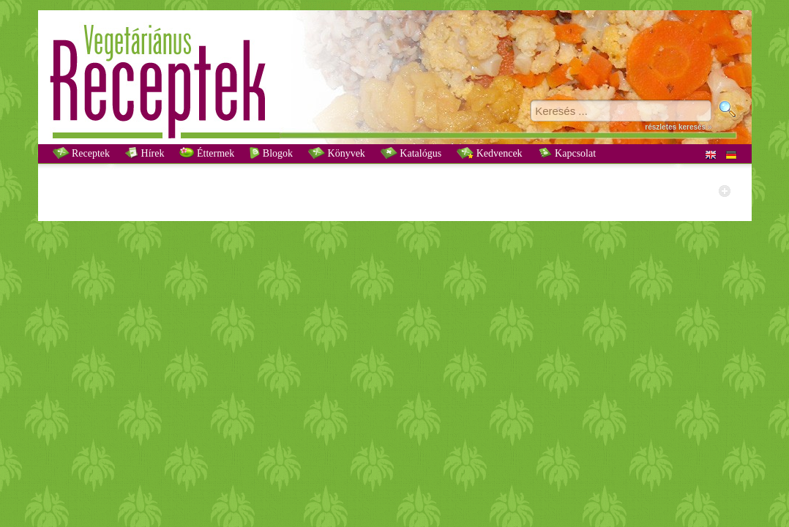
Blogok (271, 153)
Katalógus (411, 153)
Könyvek (336, 153)
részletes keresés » (678, 127)
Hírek (144, 153)
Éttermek (206, 153)
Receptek (82, 153)
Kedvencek (489, 153)
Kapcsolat (567, 153)
